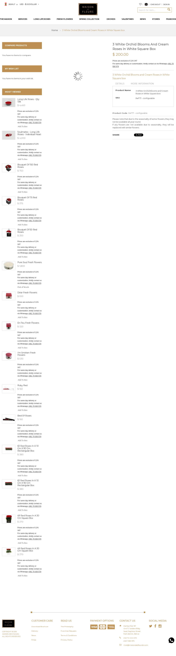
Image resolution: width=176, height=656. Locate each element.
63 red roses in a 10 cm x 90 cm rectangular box (28, 448)
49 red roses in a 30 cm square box (28, 516)
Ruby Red (22, 385)
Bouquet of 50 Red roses (27, 230)
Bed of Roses (24, 415)
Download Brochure (39, 626)
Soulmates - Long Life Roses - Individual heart (29, 133)
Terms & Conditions (69, 635)
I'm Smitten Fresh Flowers (26, 353)
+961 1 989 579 (129, 641)
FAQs (33, 640)
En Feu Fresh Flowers (28, 323)
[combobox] (152, 10)
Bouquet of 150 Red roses (27, 165)
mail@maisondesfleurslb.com (136, 645)
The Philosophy (67, 626)
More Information (142, 83)
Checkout (155, 4)
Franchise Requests (68, 631)
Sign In (166, 4)
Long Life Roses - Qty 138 (28, 100)
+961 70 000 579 (34, 123)
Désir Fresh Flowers (27, 292)
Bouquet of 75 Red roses (27, 198)
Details (119, 83)
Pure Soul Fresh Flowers (29, 262)
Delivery (34, 631)
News (33, 635)
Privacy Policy (66, 640)
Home (54, 30)
